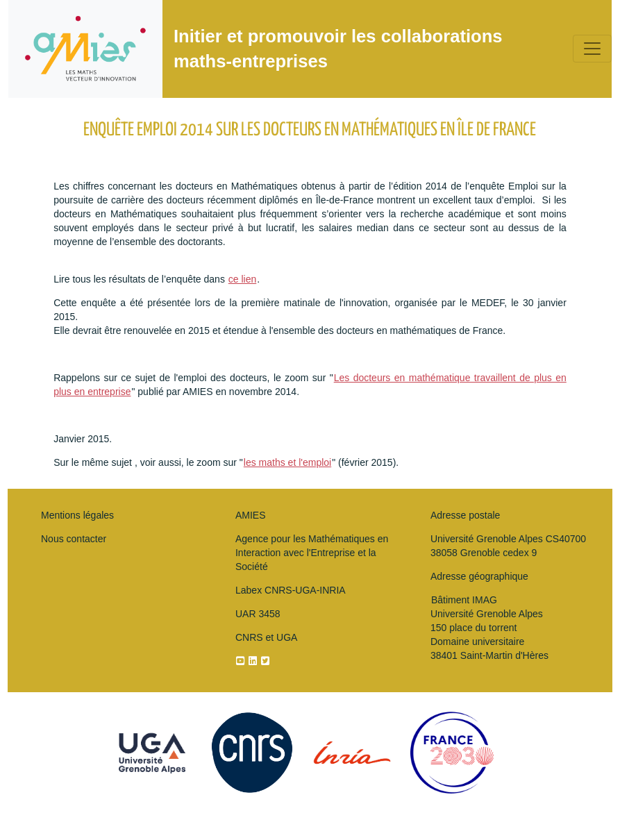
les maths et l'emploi (287, 462)
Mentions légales (77, 515)
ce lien (242, 279)
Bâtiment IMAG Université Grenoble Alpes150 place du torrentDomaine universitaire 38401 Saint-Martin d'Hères (489, 627)
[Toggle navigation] (592, 48)
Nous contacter (73, 538)
